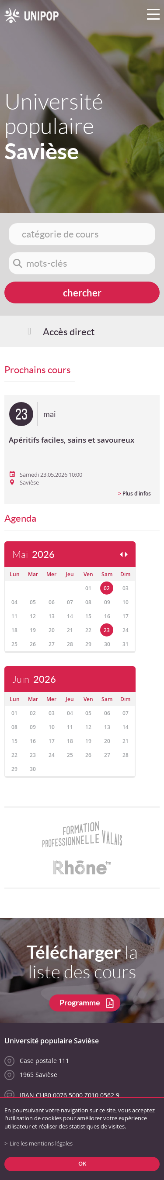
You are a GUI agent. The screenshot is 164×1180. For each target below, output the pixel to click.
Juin (34, 679)
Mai (33, 554)
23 (107, 630)
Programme (79, 1002)
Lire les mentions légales (41, 1143)
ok (82, 1163)
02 (107, 588)
